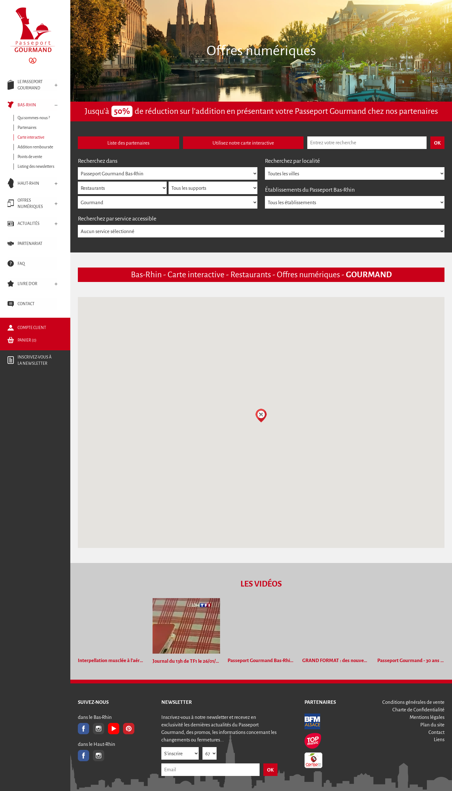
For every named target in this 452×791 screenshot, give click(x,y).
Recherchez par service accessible (117, 218)
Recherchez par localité (292, 161)
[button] (261, 415)
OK (270, 769)
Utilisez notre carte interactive (243, 143)
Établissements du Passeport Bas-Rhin (310, 190)
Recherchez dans (97, 161)
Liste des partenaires (128, 143)
